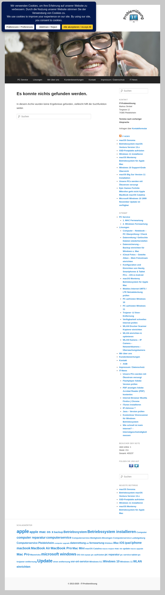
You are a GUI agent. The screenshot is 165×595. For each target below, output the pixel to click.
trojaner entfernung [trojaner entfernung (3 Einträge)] (27, 561)
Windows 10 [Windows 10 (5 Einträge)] (111, 561)
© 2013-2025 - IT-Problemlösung (82, 584)
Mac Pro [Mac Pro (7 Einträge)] (23, 554)
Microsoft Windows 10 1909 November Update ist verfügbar (133, 201)
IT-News (133, 79)
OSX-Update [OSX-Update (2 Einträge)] (86, 555)
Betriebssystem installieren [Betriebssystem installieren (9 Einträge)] (111, 532)
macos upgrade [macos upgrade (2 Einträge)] (137, 549)
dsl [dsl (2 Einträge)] (87, 543)
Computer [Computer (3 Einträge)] (141, 532)
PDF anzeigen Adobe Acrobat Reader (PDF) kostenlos (134, 391)
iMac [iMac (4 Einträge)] (116, 543)
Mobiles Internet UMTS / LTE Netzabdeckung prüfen (134, 292)
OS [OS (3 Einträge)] (78, 554)
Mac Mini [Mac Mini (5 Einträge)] (79, 548)
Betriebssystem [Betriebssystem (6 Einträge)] (75, 532)
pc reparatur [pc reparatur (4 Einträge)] (112, 554)
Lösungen (37, 79)
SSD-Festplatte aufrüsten (131, 150)
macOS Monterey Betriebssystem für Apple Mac (132, 160)
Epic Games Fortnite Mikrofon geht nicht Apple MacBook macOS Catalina (132, 191)
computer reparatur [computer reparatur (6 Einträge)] (31, 537)
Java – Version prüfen (133, 411)
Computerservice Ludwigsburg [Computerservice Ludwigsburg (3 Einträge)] (129, 538)
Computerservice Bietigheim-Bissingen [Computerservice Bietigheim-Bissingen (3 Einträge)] (92, 538)
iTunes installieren (132, 404)
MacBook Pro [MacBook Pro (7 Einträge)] (61, 548)
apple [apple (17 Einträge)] (23, 531)
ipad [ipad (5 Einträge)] (128, 542)
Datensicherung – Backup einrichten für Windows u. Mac (133, 247)
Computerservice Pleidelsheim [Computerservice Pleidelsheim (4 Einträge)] (35, 543)
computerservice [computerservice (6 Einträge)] (58, 537)
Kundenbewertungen (74, 79)
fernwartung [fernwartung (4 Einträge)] (96, 543)
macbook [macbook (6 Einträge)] (23, 548)
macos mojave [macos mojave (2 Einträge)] (108, 549)
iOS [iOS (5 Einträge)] (121, 542)
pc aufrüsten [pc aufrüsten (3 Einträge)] (97, 554)
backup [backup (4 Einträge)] (58, 532)
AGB (125, 364)
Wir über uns (53, 79)
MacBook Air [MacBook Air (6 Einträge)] (40, 548)
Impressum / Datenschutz (113, 79)
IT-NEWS (126, 136)
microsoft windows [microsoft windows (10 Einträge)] (58, 554)
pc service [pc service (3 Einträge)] (125, 554)
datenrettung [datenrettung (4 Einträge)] (78, 543)
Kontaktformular (139, 128)
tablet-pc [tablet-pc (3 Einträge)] (136, 554)
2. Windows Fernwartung (135, 224)
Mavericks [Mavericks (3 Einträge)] (35, 554)
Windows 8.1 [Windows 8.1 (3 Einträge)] (95, 561)
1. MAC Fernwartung (133, 220)
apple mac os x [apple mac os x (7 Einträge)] (41, 532)
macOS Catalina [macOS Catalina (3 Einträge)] (93, 548)
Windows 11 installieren (131, 154)
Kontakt (92, 79)
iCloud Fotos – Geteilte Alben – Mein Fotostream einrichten (135, 258)
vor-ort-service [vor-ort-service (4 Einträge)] (80, 561)
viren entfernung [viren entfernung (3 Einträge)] (61, 561)
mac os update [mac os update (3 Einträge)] (122, 548)
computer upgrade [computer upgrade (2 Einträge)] (62, 543)
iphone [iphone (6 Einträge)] (136, 542)
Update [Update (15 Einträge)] (44, 560)
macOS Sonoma (127, 140)
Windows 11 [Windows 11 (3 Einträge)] (126, 561)
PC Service (22, 79)
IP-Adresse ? (129, 408)
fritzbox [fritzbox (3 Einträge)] (109, 543)
